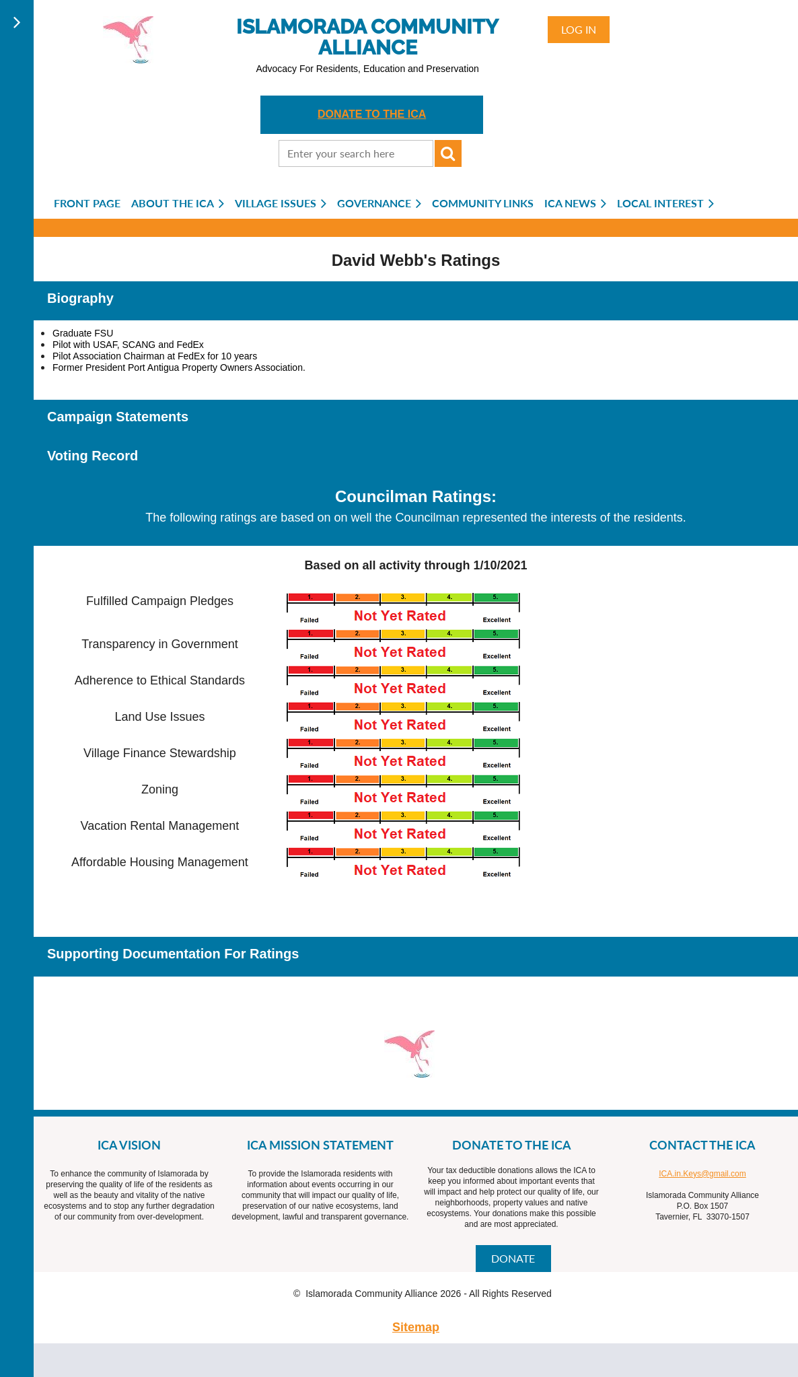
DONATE (513, 1258)
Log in (578, 29)
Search (448, 153)
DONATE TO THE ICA (372, 114)
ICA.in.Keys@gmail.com (702, 1173)
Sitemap (415, 1327)
